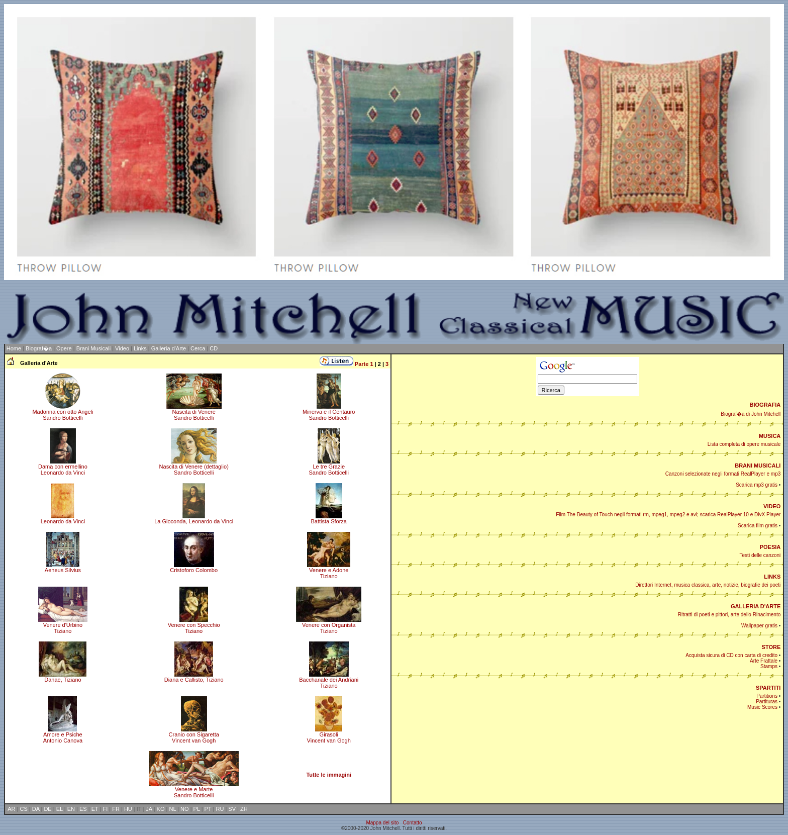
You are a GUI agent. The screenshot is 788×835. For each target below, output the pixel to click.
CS (23, 809)
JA (149, 809)
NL (172, 809)
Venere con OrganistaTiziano (328, 625)
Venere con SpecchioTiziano (194, 625)
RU (220, 809)
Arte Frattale (763, 661)
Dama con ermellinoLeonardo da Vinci (62, 467)
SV (232, 809)
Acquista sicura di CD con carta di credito (731, 655)
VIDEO (771, 506)
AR (11, 809)
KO (161, 809)
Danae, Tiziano (62, 677)
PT (208, 809)
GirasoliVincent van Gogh (329, 735)
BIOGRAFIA (765, 405)
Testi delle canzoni (760, 555)
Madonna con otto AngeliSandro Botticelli (62, 412)
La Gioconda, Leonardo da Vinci (193, 518)
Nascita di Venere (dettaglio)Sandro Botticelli (194, 467)
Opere (64, 348)
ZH (244, 809)
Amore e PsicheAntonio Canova (62, 735)
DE (47, 809)
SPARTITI (768, 688)
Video (122, 348)
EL (59, 809)
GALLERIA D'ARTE (755, 606)
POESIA (770, 547)
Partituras (766, 701)
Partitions (766, 696)
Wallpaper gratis (759, 625)
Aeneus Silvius (63, 567)
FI (105, 809)
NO (184, 809)
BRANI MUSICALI (757, 465)
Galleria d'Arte (168, 348)
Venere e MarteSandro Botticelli (194, 789)
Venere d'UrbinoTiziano (62, 625)
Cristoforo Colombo (194, 567)
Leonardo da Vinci (63, 518)
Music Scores (762, 707)
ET (94, 809)
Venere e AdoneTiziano (328, 570)
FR (116, 809)
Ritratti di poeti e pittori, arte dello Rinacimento (729, 614)
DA (36, 809)
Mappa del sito (382, 822)
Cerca (197, 348)
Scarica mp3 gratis (756, 485)
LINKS (772, 577)
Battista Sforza (329, 518)
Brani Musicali (93, 348)
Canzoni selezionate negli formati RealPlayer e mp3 (723, 474)
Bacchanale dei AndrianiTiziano (328, 680)
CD (214, 348)
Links (140, 348)
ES (83, 809)
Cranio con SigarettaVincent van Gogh (194, 735)
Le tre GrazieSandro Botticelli (329, 467)
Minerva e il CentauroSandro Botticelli (329, 412)
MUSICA (769, 436)
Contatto (412, 822)
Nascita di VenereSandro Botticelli (194, 412)
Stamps (768, 666)
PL (196, 809)
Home (14, 348)
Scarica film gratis (757, 525)
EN (71, 809)
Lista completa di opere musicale (744, 444)
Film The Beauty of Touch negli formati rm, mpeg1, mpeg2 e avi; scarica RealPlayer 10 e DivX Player (668, 514)
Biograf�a (39, 348)
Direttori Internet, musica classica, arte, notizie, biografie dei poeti (707, 585)
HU (128, 809)
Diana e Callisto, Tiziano (194, 677)
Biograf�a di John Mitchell (750, 414)
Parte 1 (364, 364)
